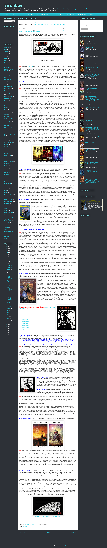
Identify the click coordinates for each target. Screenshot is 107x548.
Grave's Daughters (8, 142)
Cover (5, 81)
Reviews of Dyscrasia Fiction (57, 14)
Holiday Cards (7, 155)
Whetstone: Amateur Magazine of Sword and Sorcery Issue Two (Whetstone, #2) (92, 75)
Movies (6, 176)
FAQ (22, 14)
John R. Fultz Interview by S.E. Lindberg (9, 289)
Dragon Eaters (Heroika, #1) (91, 60)
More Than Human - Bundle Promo (9, 304)
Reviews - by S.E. (8, 194)
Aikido (5, 49)
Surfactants (6, 214)
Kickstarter (6, 168)
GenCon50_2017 (8, 116)
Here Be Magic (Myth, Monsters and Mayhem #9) (91, 171)
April (8, 316)
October (9, 269)
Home (48, 532)
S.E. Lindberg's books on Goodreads (90, 39)
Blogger (65, 545)
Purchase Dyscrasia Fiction (42, 14)
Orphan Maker (7, 183)
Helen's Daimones (8, 149)
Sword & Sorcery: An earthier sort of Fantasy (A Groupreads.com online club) (90, 201)
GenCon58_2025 (8, 132)
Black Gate (6, 67)
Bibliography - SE (94, 14)
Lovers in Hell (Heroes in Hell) (92, 107)
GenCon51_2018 (8, 118)
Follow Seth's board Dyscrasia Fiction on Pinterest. (91, 218)
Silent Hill (6, 210)
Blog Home (15, 14)
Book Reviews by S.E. (82, 14)
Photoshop (6, 188)
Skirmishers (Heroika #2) (90, 113)
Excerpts (6, 100)
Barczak (6, 60)
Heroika (6, 151)
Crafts (5, 84)
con (5, 77)
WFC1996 (6, 224)
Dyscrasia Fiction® (62, 9)
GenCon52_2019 (8, 121)
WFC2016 (6, 229)
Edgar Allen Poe (7, 98)
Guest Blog (6, 146)
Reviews (6, 192)
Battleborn (6, 62)
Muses (5, 179)
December (9, 265)
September (9, 271)
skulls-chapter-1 (25, 310)
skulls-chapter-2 (25, 313)
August (8, 308)
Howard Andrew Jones (9, 157)
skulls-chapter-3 (25, 315)
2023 (7, 252)
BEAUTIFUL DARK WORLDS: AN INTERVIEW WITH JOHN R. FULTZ (50, 24)
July (8, 310)
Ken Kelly (6, 165)
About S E (8, 14)
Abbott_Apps (7, 47)
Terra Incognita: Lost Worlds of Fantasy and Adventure (92, 82)
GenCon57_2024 (8, 129)
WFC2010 (6, 227)
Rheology (6, 197)
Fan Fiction (6, 103)
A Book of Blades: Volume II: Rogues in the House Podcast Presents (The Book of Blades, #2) (92, 129)
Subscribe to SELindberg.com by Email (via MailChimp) (90, 22)
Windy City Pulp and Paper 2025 (8, 232)
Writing (5, 238)
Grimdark (6, 144)
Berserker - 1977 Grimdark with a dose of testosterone (9, 297)
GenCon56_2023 (8, 127)
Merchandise (7, 172)
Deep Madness (7, 88)
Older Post (73, 532)
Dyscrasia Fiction (8, 96)
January (9, 322)
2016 (7, 324)
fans (5, 105)
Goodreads (6, 137)
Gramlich (6, 140)
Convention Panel (8, 79)
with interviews (33, 9)
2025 (7, 248)
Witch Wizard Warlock (90, 142)
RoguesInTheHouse (8, 201)
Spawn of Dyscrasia (8, 212)
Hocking (6, 153)
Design (5, 90)
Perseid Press (7, 185)
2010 (7, 336)
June (8, 312)
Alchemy (6, 51)
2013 (7, 330)
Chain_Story (7, 75)
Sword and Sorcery (8, 217)
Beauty (5, 65)
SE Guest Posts (29, 14)
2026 (7, 246)
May (8, 314)
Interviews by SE (70, 14)
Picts (5, 190)
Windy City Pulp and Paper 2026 (8, 235)
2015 (7, 326)
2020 (7, 258)
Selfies (5, 208)
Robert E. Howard (8, 199)
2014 (7, 328)
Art (5, 56)
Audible (6, 58)
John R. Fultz (30, 66)
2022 (7, 254)
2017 (7, 263)
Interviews (25, 526)
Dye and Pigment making (9, 93)
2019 (7, 259)
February (9, 320)
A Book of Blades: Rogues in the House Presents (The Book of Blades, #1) (92, 164)
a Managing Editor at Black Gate (79, 9)
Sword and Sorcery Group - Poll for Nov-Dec (9, 276)
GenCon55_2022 (8, 125)
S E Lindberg (13, 5)
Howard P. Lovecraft (8, 161)
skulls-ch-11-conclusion (27, 331)
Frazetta (6, 109)
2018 (7, 261)
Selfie (5, 205)
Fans (5, 107)
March (8, 318)
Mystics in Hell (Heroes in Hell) (92, 136)
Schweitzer (6, 203)
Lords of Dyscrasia (8, 170)
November (9, 267)
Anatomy (6, 53)
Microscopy (6, 174)
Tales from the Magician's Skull (7, 220)
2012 (7, 332)
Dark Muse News (8, 86)
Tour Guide (6, 222)
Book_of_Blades (8, 72)
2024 (7, 250)
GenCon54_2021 (8, 123)
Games (6, 114)
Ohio (5, 181)
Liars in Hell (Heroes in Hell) (91, 156)
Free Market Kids (8, 112)
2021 (7, 256)
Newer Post (22, 532)
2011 (7, 334)
